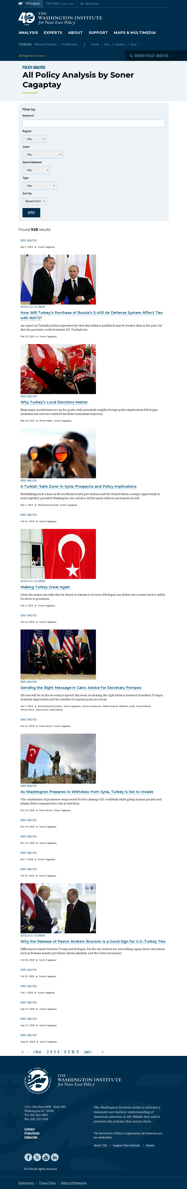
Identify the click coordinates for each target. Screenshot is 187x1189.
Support (98, 33)
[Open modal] (149, 55)
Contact (29, 1129)
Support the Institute (127, 1145)
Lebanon (120, 44)
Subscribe (30, 1137)
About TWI (101, 1145)
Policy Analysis (33, 67)
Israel (95, 44)
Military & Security (45, 44)
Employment (26, 1183)
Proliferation (70, 44)
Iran (107, 44)
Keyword (28, 115)
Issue (26, 146)
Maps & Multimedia (135, 33)
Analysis (28, 33)
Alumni (150, 1145)
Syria (134, 44)
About (75, 33)
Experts (53, 33)
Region (26, 131)
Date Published (32, 162)
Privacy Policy (47, 1183)
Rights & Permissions (74, 1183)
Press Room (31, 1133)
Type (25, 178)
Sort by (27, 193)
